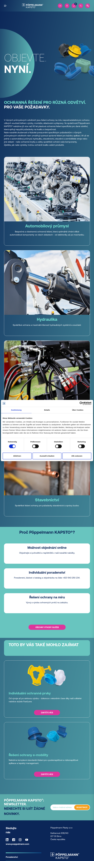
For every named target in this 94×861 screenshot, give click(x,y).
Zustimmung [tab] (16, 410)
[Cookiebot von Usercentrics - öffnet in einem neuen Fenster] (81, 403)
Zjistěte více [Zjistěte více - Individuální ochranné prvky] (47, 713)
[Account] (67, 5)
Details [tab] (47, 410)
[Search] (80, 5)
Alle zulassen (76, 456)
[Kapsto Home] (32, 5)
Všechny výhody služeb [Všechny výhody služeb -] (47, 627)
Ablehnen (17, 456)
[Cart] (74, 5)
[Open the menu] (5, 5)
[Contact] (87, 5)
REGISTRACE (81, 807)
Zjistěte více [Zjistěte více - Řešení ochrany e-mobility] (47, 774)
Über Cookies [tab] (77, 410)
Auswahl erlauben (47, 456)
